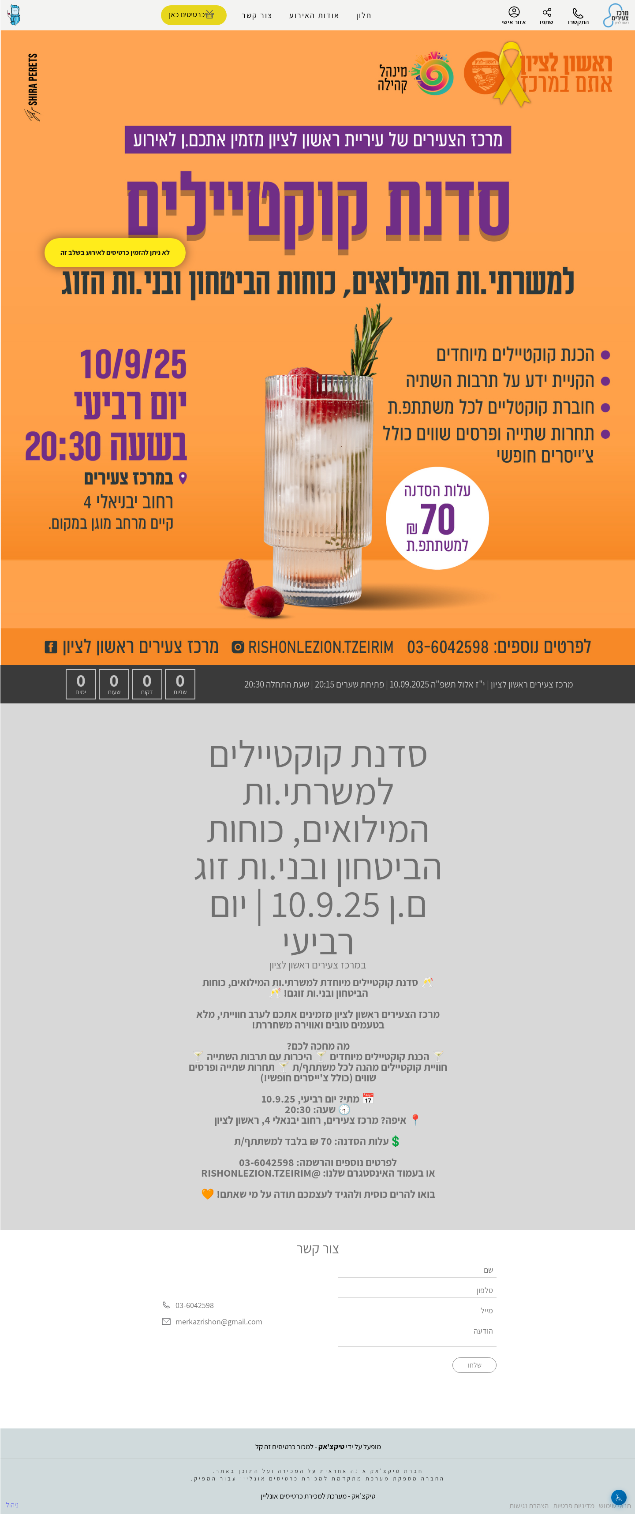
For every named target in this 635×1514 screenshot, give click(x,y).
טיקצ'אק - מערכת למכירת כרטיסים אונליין (317, 1496)
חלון (363, 15)
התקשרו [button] (578, 22)
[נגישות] (618, 1497)
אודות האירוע (314, 15)
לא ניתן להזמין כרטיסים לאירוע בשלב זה (114, 252)
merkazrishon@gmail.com (218, 1322)
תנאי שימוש (614, 1505)
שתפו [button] (546, 22)
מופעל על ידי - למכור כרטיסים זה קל (318, 1446)
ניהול (11, 1505)
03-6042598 (194, 1305)
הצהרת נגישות (528, 1505)
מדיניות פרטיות (573, 1505)
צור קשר (256, 15)
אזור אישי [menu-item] (513, 16)
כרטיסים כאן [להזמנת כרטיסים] (186, 14)
